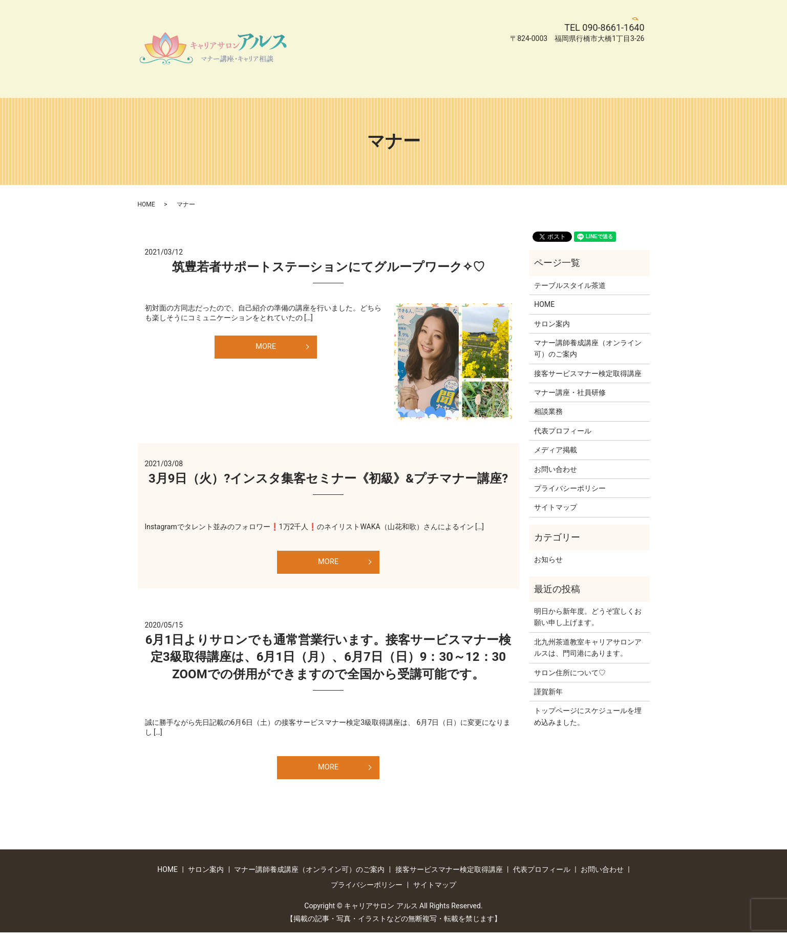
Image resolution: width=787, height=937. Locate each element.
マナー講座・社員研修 (570, 392)
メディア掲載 (555, 450)
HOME (307, 49)
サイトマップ (319, 81)
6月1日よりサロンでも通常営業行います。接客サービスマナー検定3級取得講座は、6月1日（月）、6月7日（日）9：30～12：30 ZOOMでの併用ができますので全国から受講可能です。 (331, 659)
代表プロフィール (447, 65)
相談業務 (548, 411)
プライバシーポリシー (581, 65)
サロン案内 (349, 49)
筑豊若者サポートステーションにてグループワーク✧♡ (328, 267)
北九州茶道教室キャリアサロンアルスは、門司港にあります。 (588, 647)
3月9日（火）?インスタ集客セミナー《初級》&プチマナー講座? (328, 478)
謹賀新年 (548, 692)
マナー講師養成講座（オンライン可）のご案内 (455, 49)
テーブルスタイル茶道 (570, 285)
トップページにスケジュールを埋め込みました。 (588, 716)
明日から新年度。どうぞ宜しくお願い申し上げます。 (588, 617)
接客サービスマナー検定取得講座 (351, 65)
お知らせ (548, 559)
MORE (265, 347)
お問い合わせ (510, 65)
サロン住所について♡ (570, 673)
